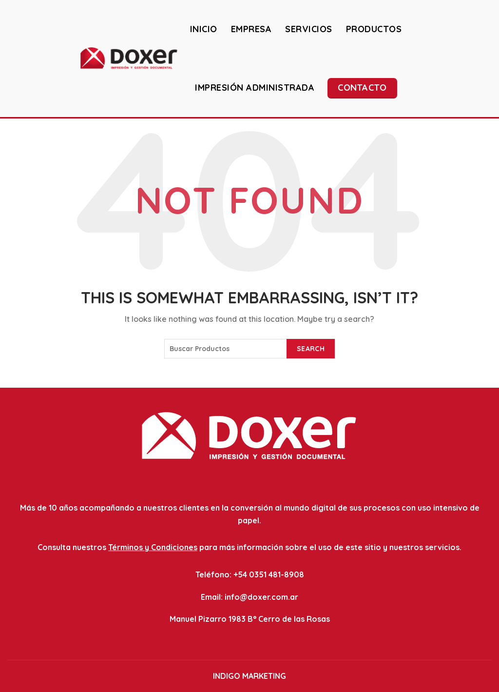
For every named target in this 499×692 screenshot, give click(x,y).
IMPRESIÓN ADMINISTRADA (254, 87)
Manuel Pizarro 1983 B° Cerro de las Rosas (250, 619)
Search (311, 348)
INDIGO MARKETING (249, 676)
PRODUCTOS (374, 29)
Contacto (362, 87)
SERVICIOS (308, 29)
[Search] (484, 58)
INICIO (203, 29)
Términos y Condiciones (152, 547)
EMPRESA (251, 29)
